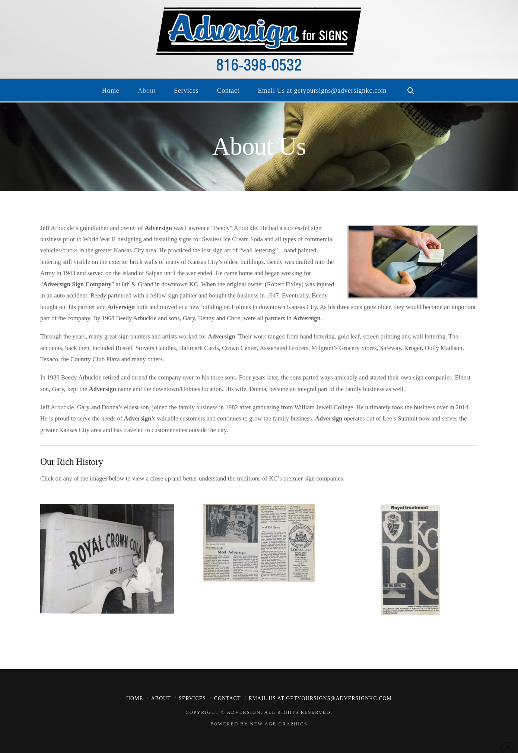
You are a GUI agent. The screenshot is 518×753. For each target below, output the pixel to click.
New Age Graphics (278, 724)
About (161, 698)
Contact (227, 698)
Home (134, 698)
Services (192, 698)
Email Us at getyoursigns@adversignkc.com (320, 698)
